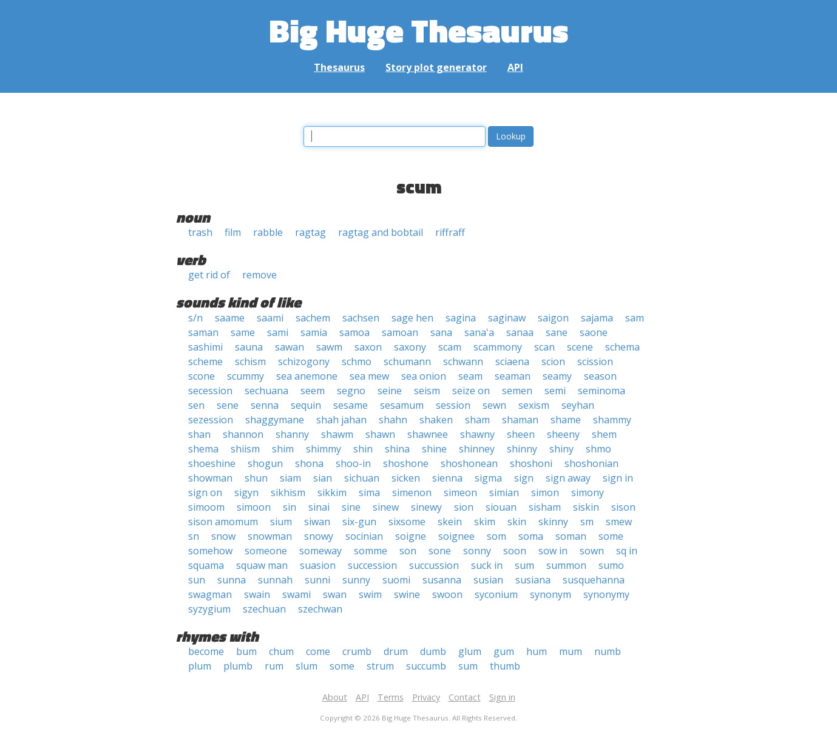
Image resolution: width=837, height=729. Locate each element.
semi (555, 390)
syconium (496, 594)
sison (623, 507)
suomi (396, 579)
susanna (441, 579)
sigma (488, 478)
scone (201, 376)
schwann (463, 361)
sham (477, 419)
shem (604, 434)
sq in (626, 550)
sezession (210, 419)
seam (470, 376)
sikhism (288, 492)
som (496, 536)
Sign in (502, 697)
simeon (460, 492)
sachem (313, 317)
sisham (545, 507)
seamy (557, 376)
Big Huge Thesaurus (418, 30)
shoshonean (469, 463)
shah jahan (341, 419)
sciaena (512, 361)
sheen (521, 434)
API (515, 67)
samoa (354, 332)
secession (210, 390)
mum (570, 651)
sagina (461, 317)
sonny (477, 550)
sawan (289, 347)
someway (320, 550)
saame (230, 317)
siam (290, 478)
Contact (465, 697)
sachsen (360, 317)
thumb (505, 666)
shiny (561, 448)
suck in (487, 565)
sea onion (423, 376)
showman (210, 478)
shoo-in (353, 463)
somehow (210, 550)
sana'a (479, 332)
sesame (350, 405)
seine (390, 390)
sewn (494, 405)
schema (622, 347)
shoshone (406, 463)
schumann (407, 361)
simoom (206, 507)
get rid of (209, 274)
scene (580, 347)
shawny (477, 434)
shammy (612, 419)
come (318, 651)
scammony (497, 347)
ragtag (310, 232)
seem (312, 390)
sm (587, 521)
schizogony (304, 361)
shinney (477, 448)
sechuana (266, 390)
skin (516, 521)
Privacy (426, 697)
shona (309, 463)
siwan (317, 521)
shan (199, 434)
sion (463, 507)
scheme (205, 361)
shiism (245, 448)
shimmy (323, 448)
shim (283, 448)
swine (407, 594)
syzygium (209, 609)
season (600, 376)
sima (369, 492)
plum (199, 666)
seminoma (601, 390)
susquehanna (594, 579)
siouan (501, 507)
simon (545, 492)
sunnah (275, 579)
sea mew (369, 376)
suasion (318, 565)
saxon (368, 347)
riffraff (450, 232)
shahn (393, 419)
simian (504, 492)
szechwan (320, 609)
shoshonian (591, 463)
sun (196, 579)
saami (270, 317)
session (453, 405)
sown (592, 550)
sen (196, 405)
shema (203, 448)
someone (266, 550)
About (334, 697)
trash (200, 232)
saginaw (507, 317)
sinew (386, 507)
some (610, 536)
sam (634, 317)
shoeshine (212, 463)
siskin (586, 507)
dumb (433, 651)
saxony (410, 347)
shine (434, 448)
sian (322, 478)
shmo (598, 448)
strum (380, 666)
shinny (522, 448)
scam (449, 347)
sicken (405, 478)
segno (351, 390)
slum (306, 666)
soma (530, 536)
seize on (471, 390)
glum (469, 651)
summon (566, 565)
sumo (611, 565)
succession (372, 565)
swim (370, 594)
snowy (318, 536)
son (407, 550)
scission (595, 361)
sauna (249, 347)
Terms (391, 697)
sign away (568, 478)
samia (313, 332)
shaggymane (274, 419)
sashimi (205, 347)
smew (619, 521)
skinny (553, 521)
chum (281, 651)
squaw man (262, 565)
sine (351, 507)
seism (427, 390)
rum (274, 666)
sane (557, 332)
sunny (356, 579)
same (243, 332)
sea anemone (306, 376)
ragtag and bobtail (380, 232)
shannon (243, 434)
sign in (618, 478)
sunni (317, 579)
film (233, 232)
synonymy (606, 594)
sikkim (332, 492)
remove (259, 274)
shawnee (427, 434)
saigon (553, 317)
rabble (268, 232)
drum (396, 651)
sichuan (361, 478)
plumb (237, 666)
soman (570, 536)
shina (397, 448)
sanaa (520, 332)
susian (488, 579)
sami (277, 332)
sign (524, 478)
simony (587, 492)
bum (246, 651)
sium (281, 521)
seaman (512, 376)
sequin (306, 405)
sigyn (246, 492)
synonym (550, 594)
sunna (231, 579)
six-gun (359, 521)
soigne (410, 536)
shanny (292, 434)
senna (265, 405)
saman (203, 332)
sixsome (406, 521)
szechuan (264, 609)
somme (370, 550)
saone (594, 332)
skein (450, 521)
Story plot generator (436, 67)
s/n (195, 317)
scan (544, 347)
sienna (447, 478)
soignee (456, 536)
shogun (265, 463)
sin (289, 507)
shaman (520, 419)
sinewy (426, 507)
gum (503, 651)
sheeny (563, 434)
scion (553, 361)
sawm (329, 347)
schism (250, 361)
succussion (434, 565)
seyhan (577, 405)
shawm (337, 434)
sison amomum (223, 521)
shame (566, 419)
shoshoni (531, 463)
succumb (426, 666)
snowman (270, 536)
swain (257, 594)
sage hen (412, 317)
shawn (380, 434)
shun (256, 478)
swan (335, 594)
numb (607, 651)
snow (223, 536)
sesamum (402, 405)
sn (193, 536)
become (206, 651)
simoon (254, 507)
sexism (533, 405)
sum (524, 565)
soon (514, 550)
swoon (447, 594)
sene (228, 405)
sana (441, 332)
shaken (436, 419)
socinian (364, 536)
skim (484, 521)
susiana (533, 579)
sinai (319, 507)
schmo (356, 361)
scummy (245, 376)
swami (296, 594)
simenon (412, 492)
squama (206, 565)
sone (440, 550)
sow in (553, 550)
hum (536, 651)
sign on (205, 492)
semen (517, 390)
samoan (400, 332)
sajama (597, 317)
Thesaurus (339, 67)
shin (363, 448)
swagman (210, 594)
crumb (356, 651)
